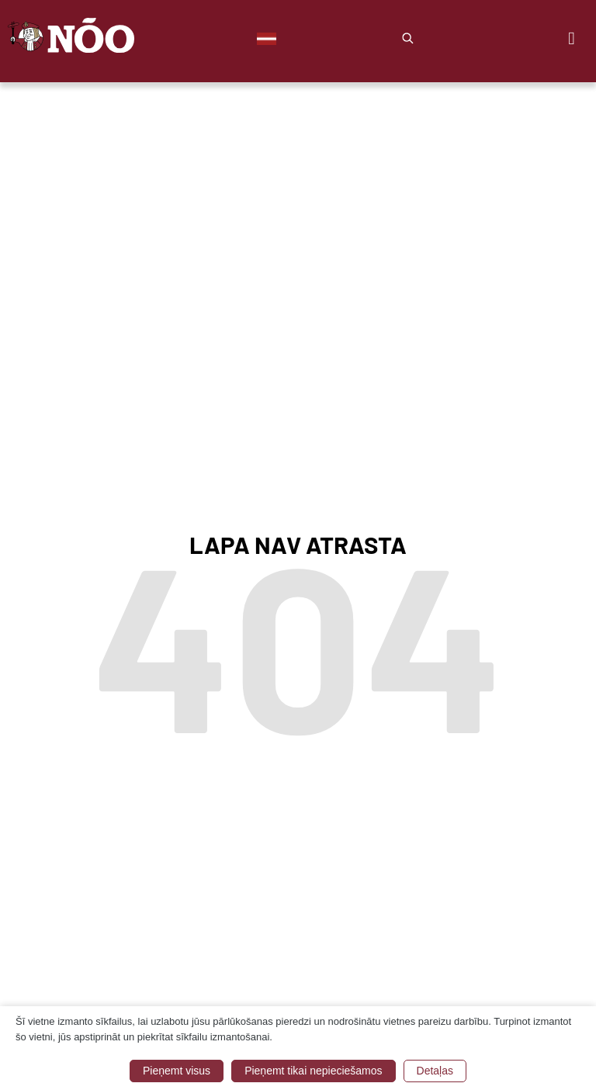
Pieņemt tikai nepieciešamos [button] (313, 1070)
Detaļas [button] (435, 1070)
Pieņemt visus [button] (176, 1070)
